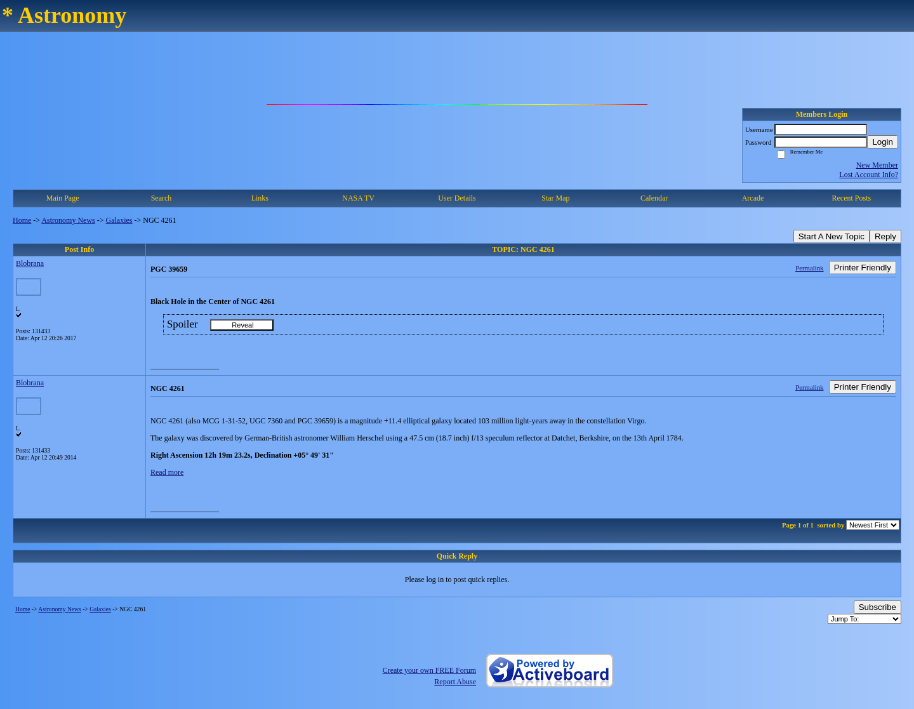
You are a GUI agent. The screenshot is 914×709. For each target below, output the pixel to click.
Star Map (555, 198)
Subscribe (877, 607)
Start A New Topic (831, 236)
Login (882, 142)
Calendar (654, 198)
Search (161, 198)
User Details (457, 198)
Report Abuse (455, 681)
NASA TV (358, 198)
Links (259, 198)
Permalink (809, 268)
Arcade (753, 198)
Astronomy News (68, 220)
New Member (877, 165)
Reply (885, 236)
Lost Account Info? (868, 174)
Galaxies (119, 220)
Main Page (62, 198)
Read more (166, 472)
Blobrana (30, 263)
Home (22, 220)
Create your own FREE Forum (429, 670)
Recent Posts (851, 198)
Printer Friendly (862, 267)
